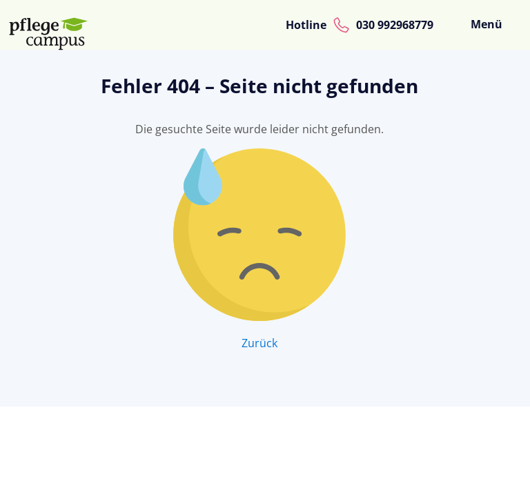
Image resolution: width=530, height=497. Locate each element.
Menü (486, 24)
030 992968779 (394, 24)
